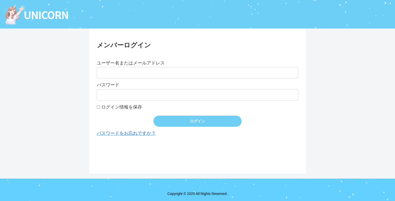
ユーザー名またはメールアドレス (131, 62)
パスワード (108, 84)
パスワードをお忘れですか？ (126, 133)
